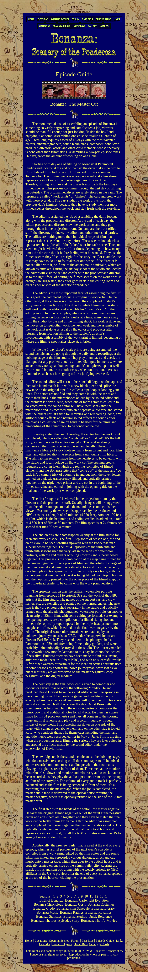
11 (91, 896)
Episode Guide (105, 940)
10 (86, 896)
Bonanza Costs (75, 904)
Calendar (44, 944)
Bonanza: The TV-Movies (99, 920)
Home (29, 940)
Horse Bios (81, 944)
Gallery (93, 944)
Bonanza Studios (75, 916)
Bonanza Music (47, 912)
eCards (104, 944)
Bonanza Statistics (48, 916)
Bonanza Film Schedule (73, 908)
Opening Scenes (59, 940)
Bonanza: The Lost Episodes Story (55, 920)
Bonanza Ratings (71, 912)
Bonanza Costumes (100, 904)
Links (119, 940)
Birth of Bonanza (51, 900)
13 (101, 896)
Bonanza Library (103, 908)
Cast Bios (87, 940)
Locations (41, 940)
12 (96, 896)
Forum (75, 940)
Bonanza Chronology (48, 904)
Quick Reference (100, 916)
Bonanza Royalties (98, 912)
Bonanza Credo (44, 908)
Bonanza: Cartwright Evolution (87, 900)
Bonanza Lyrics (62, 944)
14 (106, 896)
